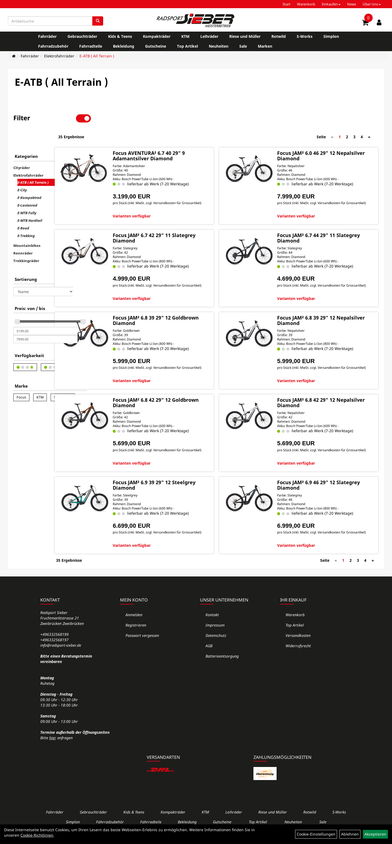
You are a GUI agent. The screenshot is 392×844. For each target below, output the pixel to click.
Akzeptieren (375, 834)
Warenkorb (306, 4)
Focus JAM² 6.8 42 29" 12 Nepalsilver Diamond (320, 397)
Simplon (331, 36)
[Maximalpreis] (45, 321)
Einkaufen (331, 4)
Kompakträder (156, 36)
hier (52, 741)
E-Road (23, 209)
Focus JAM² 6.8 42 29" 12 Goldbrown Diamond (175, 397)
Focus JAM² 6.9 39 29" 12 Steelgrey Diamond (175, 484)
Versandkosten (298, 638)
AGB (209, 649)
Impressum (215, 628)
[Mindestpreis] (45, 312)
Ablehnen (350, 834)
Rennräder (23, 234)
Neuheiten (218, 46)
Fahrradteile (90, 46)
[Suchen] (97, 21)
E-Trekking (26, 217)
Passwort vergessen (142, 638)
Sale (243, 46)
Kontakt (212, 618)
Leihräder (209, 36)
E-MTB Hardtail (29, 202)
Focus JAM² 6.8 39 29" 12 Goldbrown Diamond (175, 311)
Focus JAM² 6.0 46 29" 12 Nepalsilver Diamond (320, 136)
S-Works (305, 36)
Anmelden (133, 618)
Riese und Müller (245, 36)
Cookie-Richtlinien (36, 835)
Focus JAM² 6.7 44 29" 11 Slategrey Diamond (320, 223)
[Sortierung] (43, 273)
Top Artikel (187, 46)
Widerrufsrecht (298, 649)
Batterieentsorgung (222, 659)
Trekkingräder (26, 242)
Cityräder (21, 149)
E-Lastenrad (27, 186)
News (351, 4)
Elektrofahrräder (59, 56)
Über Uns (372, 4)
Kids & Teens (120, 36)
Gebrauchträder (82, 36)
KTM (185, 36)
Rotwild (278, 36)
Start (286, 4)
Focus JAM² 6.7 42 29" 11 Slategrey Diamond (175, 223)
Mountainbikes (26, 227)
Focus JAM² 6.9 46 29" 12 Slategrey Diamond (320, 484)
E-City (22, 171)
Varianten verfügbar (165, 201)
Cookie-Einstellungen (316, 834)
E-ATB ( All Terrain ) (96, 56)
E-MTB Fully (26, 194)
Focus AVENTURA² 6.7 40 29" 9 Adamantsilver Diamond (182, 136)
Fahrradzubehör (53, 46)
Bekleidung (123, 46)
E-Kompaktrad (29, 179)
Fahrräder (47, 36)
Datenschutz (216, 638)
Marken (265, 46)
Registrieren (135, 628)
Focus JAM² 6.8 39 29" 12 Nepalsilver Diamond (320, 311)
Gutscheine (155, 46)
